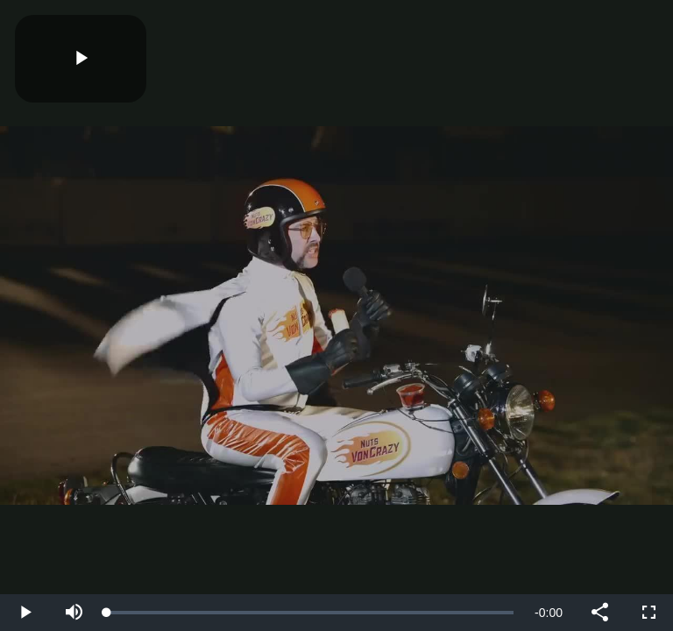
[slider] (310, 612)
